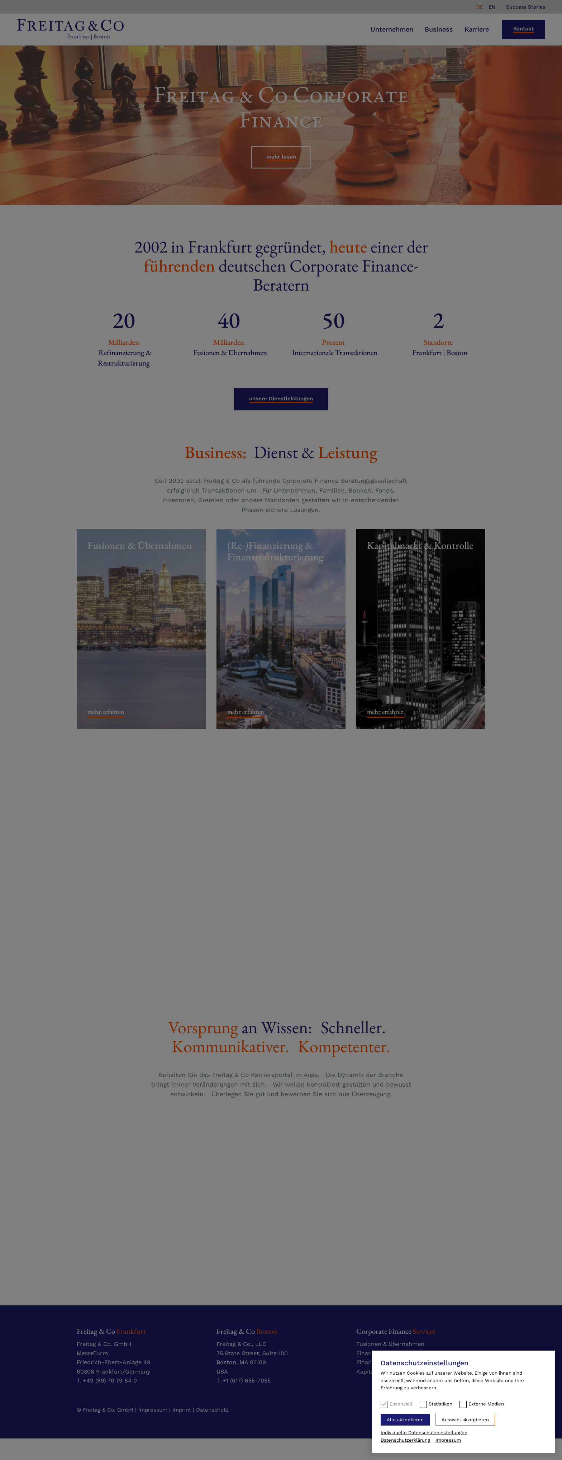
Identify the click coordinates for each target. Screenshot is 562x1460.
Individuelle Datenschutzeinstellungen (424, 1432)
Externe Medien (486, 1404)
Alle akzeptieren (405, 1419)
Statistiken (440, 1404)
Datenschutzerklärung (405, 1440)
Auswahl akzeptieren (465, 1419)
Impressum (448, 1440)
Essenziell (401, 1404)
